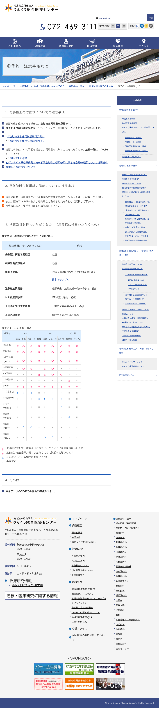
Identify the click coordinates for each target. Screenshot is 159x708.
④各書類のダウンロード (135, 304)
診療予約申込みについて (132, 265)
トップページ (8, 86)
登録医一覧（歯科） (133, 142)
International (105, 18)
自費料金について (80, 565)
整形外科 (120, 586)
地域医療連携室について (83, 589)
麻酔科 (119, 634)
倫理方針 (76, 537)
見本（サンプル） (62, 279)
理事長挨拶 (77, 532)
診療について (79, 548)
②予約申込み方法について (136, 296)
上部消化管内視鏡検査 (131, 336)
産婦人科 (120, 605)
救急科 (119, 639)
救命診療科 (121, 643)
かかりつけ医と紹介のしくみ (86, 612)
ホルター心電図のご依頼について (136, 327)
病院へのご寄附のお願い (83, 542)
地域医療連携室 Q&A (82, 617)
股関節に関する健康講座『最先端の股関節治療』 (137, 221)
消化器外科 (121, 571)
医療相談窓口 (78, 575)
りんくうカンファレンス (132, 363)
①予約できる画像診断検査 (136, 275)
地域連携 (24, 86)
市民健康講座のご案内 (131, 184)
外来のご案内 (78, 556)
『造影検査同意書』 (18, 158)
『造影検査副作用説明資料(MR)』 (26, 141)
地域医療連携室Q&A (130, 179)
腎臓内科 (120, 532)
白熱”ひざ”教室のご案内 (135, 228)
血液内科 (120, 537)
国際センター (122, 648)
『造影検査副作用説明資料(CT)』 (25, 136)
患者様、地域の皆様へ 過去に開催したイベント (137, 194)
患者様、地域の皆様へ (128, 166)
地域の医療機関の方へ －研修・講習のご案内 (136, 352)
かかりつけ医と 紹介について (134, 175)
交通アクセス (79, 628)
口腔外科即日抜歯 (129, 340)
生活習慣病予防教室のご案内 (134, 188)
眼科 (118, 615)
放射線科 (120, 629)
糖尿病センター (128, 315)
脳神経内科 (121, 547)
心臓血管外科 (122, 581)
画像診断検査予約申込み (101, 86)
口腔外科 (120, 624)
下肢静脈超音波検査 (130, 332)
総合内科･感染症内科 (126, 523)
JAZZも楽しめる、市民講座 (136, 237)
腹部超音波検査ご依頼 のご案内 (135, 310)
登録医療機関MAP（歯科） (136, 151)
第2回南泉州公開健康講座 (136, 232)
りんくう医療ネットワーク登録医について (138, 130)
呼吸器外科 (121, 595)
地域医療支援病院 (129, 123)
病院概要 (77, 525)
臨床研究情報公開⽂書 (27, 585)
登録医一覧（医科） (133, 138)
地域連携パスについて (131, 157)
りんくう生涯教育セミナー (133, 367)
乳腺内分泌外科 (123, 566)
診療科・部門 (123, 519)
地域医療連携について (128, 110)
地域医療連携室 (128, 119)
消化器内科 (121, 561)
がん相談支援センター (82, 570)
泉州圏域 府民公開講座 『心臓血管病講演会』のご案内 (137, 204)
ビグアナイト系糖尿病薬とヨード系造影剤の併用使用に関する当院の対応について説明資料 (57, 162)
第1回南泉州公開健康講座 (136, 241)
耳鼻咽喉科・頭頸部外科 (128, 619)
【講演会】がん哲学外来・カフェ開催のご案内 (137, 213)
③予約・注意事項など (134, 300)
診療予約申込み (79, 622)
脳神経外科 (121, 576)
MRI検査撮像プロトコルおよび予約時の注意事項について (137, 285)
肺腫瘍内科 (121, 542)
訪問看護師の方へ (126, 376)
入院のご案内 (78, 560)
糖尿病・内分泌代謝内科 (128, 528)
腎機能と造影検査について (21, 167)
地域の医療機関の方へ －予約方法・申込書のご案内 (59, 86)
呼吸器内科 (121, 556)
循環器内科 (121, 552)
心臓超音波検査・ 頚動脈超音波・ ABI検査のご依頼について (136, 321)
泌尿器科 (120, 610)
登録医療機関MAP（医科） (136, 146)
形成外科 (120, 590)
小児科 (119, 600)
